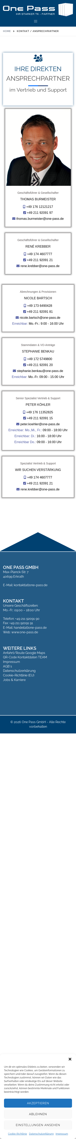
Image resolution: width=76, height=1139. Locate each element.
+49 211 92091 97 (40, 212)
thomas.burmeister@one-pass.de (40, 218)
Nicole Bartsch (38, 459)
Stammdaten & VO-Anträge (38, 589)
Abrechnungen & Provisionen (38, 452)
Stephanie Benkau (38, 596)
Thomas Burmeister (38, 199)
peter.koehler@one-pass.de (40, 752)
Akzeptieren (38, 1103)
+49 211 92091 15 (40, 747)
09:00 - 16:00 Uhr (49, 770)
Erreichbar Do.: (25, 770)
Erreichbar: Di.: (25, 764)
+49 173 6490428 (39, 466)
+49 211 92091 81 (40, 472)
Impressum (62, 1133)
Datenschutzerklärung (41, 1133)
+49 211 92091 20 (40, 609)
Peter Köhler (38, 733)
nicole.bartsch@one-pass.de (40, 478)
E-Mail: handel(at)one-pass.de (25, 1040)
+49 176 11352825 (39, 741)
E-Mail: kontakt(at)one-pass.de (25, 998)
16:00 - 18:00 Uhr (49, 764)
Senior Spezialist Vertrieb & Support (38, 726)
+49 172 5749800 (39, 603)
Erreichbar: (20, 484)
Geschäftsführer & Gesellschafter (38, 192)
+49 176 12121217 (39, 206)
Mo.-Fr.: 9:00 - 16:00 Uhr (46, 484)
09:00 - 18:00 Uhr (55, 758)
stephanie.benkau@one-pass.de (40, 615)
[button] (70, 1059)
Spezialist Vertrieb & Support (38, 876)
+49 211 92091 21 (40, 337)
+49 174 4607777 (39, 331)
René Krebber (37, 323)
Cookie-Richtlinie (17, 1133)
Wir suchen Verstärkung (38, 882)
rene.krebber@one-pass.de (40, 343)
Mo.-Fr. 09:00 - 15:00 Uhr (46, 621)
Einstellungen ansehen (38, 1125)
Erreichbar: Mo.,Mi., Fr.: (25, 758)
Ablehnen (38, 1114)
